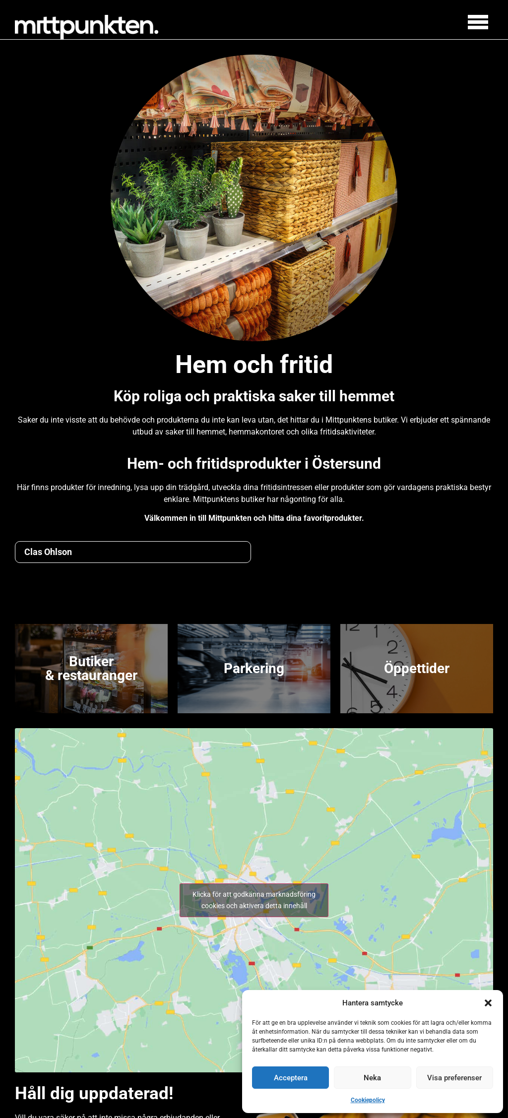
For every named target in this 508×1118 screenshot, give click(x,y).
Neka (372, 1077)
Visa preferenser (454, 1077)
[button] (488, 1003)
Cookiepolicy (368, 1100)
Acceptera (291, 1077)
